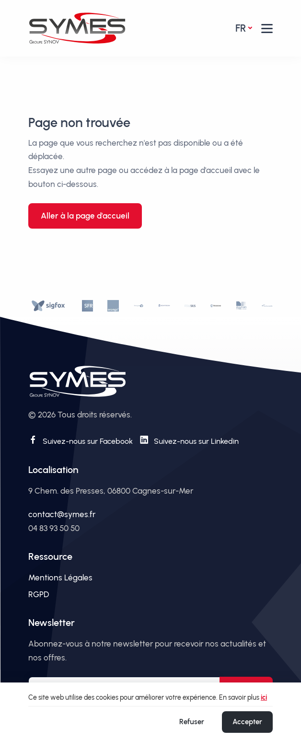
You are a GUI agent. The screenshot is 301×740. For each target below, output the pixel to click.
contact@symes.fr (61, 514)
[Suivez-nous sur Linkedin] (189, 440)
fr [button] (240, 28)
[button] (267, 28)
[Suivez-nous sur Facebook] (80, 440)
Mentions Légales (60, 577)
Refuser (191, 721)
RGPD (38, 594)
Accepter (247, 721)
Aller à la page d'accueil (85, 215)
